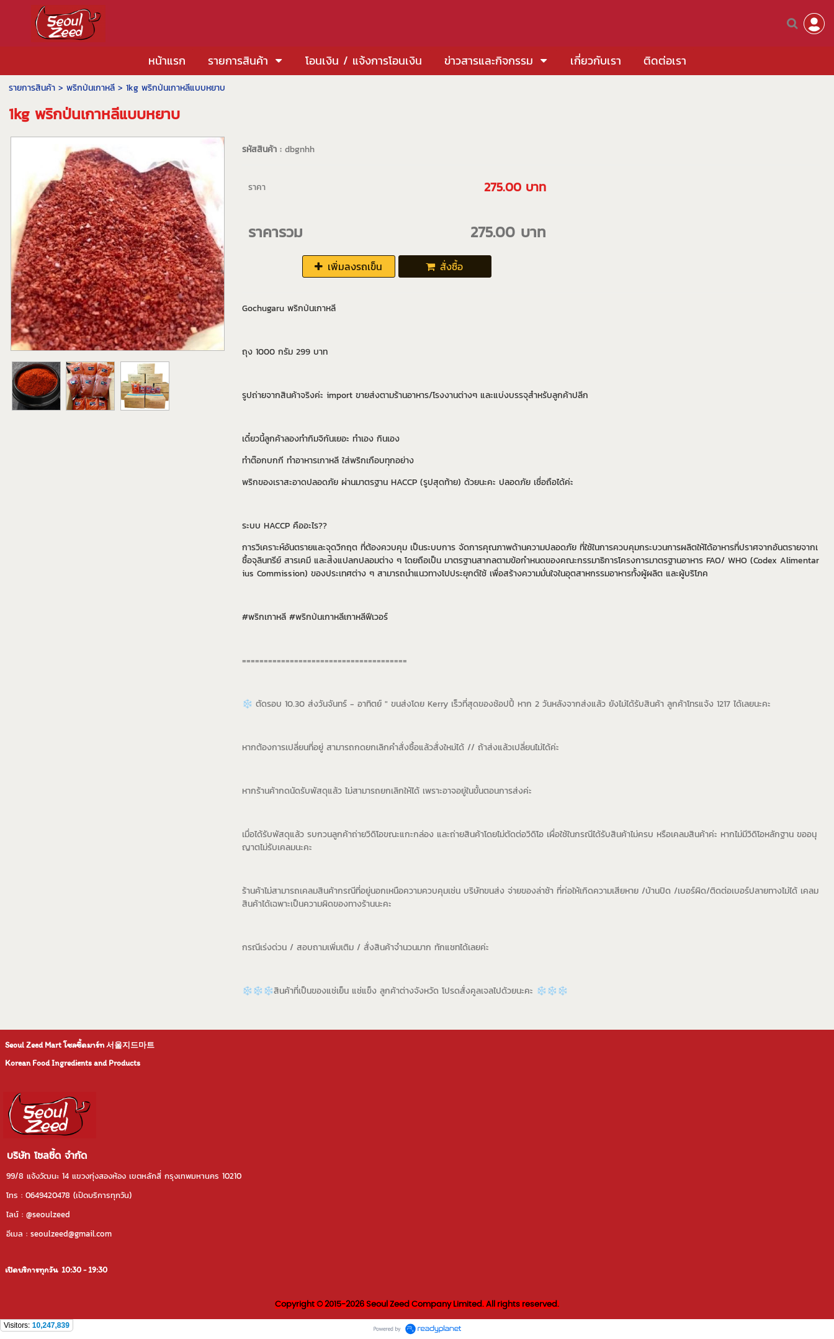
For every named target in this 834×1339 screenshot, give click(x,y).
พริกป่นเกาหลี (90, 87)
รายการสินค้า (32, 87)
